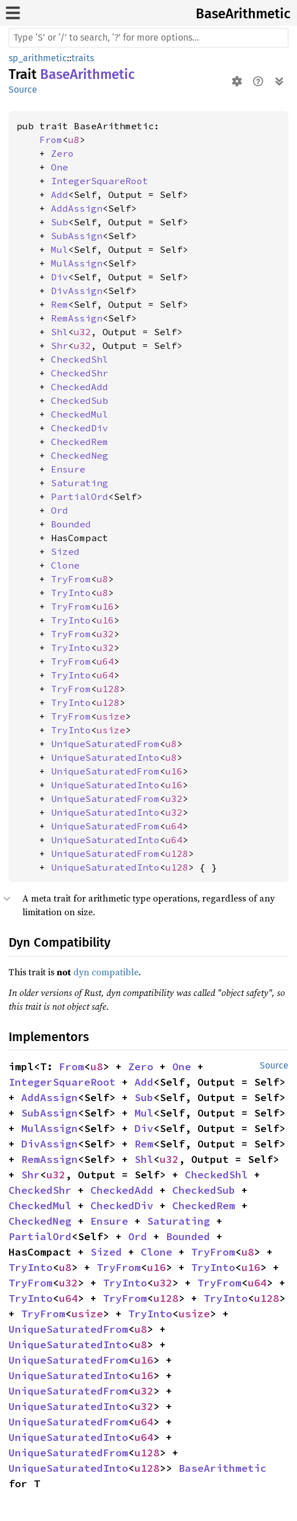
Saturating (79, 483)
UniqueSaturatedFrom (105, 743)
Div (59, 277)
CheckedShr (79, 373)
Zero (62, 153)
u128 (108, 688)
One (59, 167)
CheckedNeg (79, 455)
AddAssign (76, 208)
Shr (59, 345)
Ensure (68, 469)
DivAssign (76, 290)
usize (111, 716)
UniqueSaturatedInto (105, 757)
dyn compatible (105, 972)
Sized (65, 551)
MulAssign (76, 263)
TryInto (71, 592)
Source (23, 89)
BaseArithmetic (243, 14)
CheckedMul (79, 414)
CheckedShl (79, 359)
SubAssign (76, 235)
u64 (105, 661)
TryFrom (71, 579)
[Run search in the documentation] (148, 37)
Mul (59, 249)
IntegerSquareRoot (99, 180)
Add (59, 194)
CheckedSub (79, 400)
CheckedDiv (79, 428)
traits (83, 58)
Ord (59, 510)
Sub (59, 222)
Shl (59, 331)
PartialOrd (79, 496)
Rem (59, 304)
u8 (74, 139)
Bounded (71, 524)
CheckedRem (79, 441)
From (50, 139)
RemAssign (76, 318)
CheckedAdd (79, 386)
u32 (82, 331)
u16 (105, 606)
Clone (65, 565)
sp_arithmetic (38, 58)
